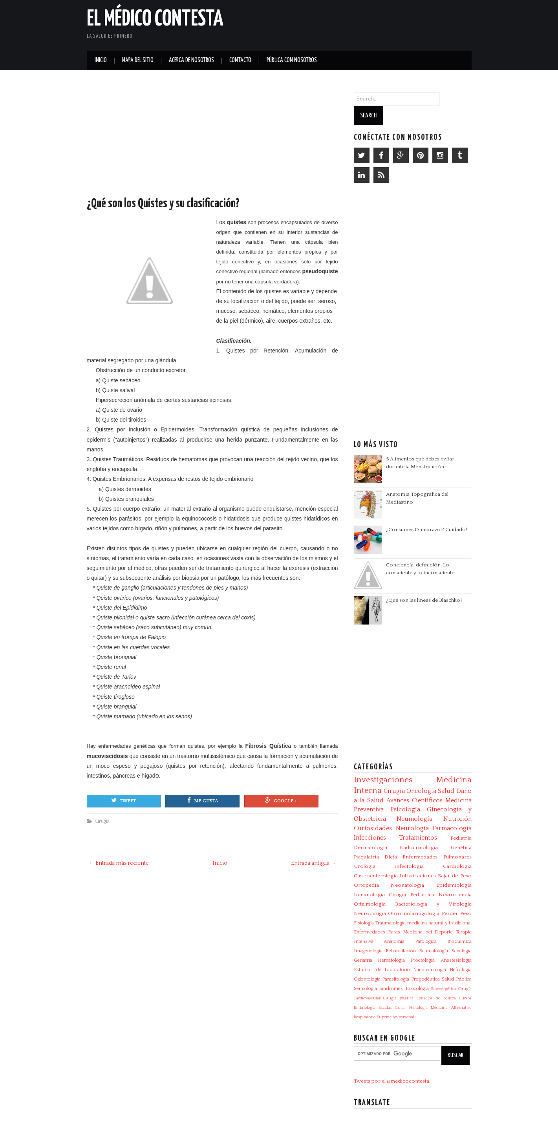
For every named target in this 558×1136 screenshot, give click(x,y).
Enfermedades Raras (377, 932)
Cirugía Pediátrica (411, 894)
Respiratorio (364, 1017)
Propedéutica (425, 979)
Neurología (412, 828)
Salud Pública (457, 979)
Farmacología (452, 828)
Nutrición (457, 818)
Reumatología (433, 950)
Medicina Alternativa (451, 1007)
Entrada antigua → (313, 863)
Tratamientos (418, 837)
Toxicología (417, 988)
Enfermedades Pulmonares (436, 857)
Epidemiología (454, 885)
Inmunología (369, 894)
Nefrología (461, 969)
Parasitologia (395, 979)
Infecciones (370, 837)
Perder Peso (457, 913)
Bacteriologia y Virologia (433, 904)
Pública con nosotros (292, 60)
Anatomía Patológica (410, 941)
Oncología (421, 790)
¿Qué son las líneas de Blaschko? (424, 600)
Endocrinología (419, 847)
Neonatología (407, 885)
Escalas (385, 1007)
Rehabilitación (401, 950)
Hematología (391, 960)
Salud (446, 790)
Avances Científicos (414, 800)
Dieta (390, 857)
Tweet (123, 800)
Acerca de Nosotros (191, 60)
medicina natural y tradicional (439, 923)
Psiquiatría (366, 857)
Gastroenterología (376, 875)
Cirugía (102, 821)
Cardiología (457, 866)
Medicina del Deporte (428, 932)
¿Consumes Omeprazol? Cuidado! (426, 529)
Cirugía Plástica (398, 998)
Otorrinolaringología (413, 913)
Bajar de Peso (455, 875)
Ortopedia (366, 885)
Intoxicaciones (418, 875)
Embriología (364, 1007)
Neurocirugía (370, 913)
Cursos (465, 998)
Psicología (405, 809)
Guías (400, 1007)
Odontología (367, 979)
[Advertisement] (380, 23)
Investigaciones (383, 780)
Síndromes (391, 988)
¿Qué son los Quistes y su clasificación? (163, 203)
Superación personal (395, 1017)
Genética (461, 847)
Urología (364, 866)
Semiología (365, 988)
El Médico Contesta (155, 19)
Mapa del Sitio (138, 60)
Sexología (462, 950)
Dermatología (370, 847)
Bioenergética (443, 988)
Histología (418, 1007)
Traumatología (390, 923)
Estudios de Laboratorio (382, 969)
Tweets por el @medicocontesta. (392, 1081)
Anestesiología (456, 960)
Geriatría (363, 960)
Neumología (414, 818)
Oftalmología (370, 904)
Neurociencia (455, 894)
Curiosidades (373, 828)
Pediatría (461, 838)
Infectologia (409, 866)
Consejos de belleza (436, 998)
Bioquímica (459, 941)
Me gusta (202, 800)
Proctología (423, 960)
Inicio (101, 60)
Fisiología (364, 923)
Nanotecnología (429, 969)
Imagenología (368, 950)
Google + (281, 800)
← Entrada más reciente (119, 863)
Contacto (240, 60)
